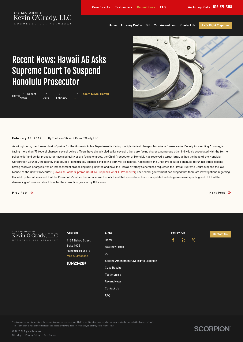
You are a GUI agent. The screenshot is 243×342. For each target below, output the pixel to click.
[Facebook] (173, 240)
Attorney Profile (115, 246)
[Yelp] (183, 240)
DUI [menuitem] (148, 25)
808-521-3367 (222, 7)
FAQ (163, 7)
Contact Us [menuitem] (187, 25)
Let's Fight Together (215, 25)
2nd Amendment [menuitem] (165, 25)
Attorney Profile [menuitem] (131, 25)
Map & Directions (77, 256)
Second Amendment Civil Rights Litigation (131, 261)
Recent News (146, 7)
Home (109, 240)
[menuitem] (16, 335)
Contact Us (112, 288)
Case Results (101, 7)
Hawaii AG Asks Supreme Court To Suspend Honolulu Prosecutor (94, 172)
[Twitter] (193, 240)
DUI (107, 254)
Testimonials (123, 7)
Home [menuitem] (113, 25)
